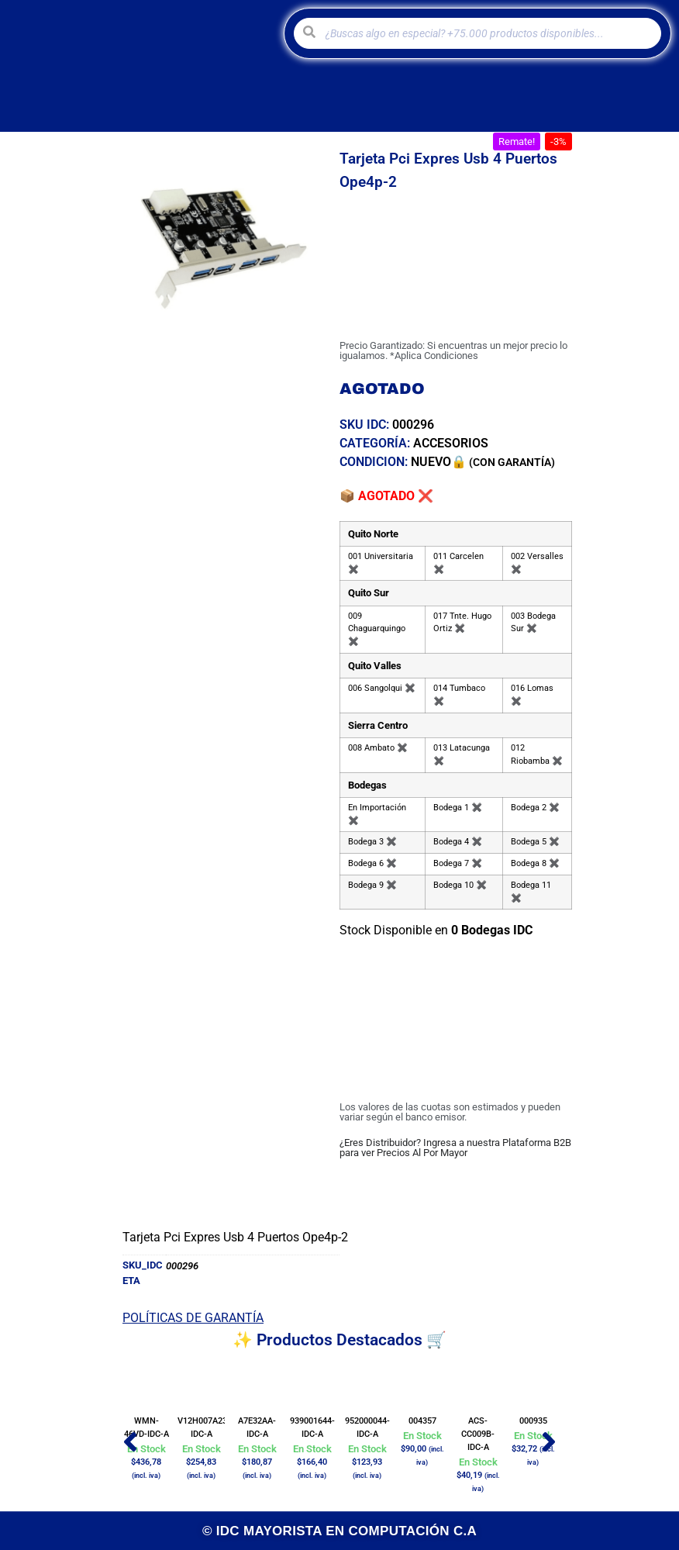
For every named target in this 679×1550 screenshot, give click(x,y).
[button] (516, 141)
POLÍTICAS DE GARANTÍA (193, 1317)
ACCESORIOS (450, 443)
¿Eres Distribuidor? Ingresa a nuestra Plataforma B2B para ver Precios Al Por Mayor (455, 1147)
